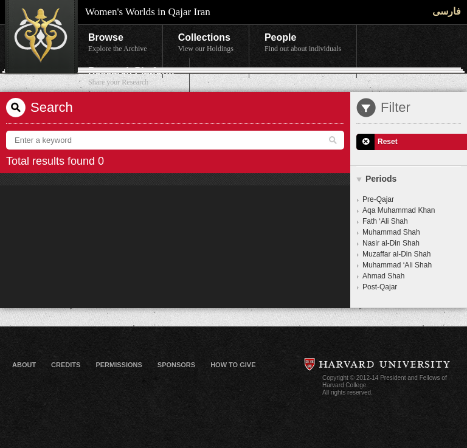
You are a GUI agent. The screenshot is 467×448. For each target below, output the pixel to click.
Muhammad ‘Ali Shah (397, 265)
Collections (206, 43)
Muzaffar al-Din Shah (396, 254)
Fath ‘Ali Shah (385, 221)
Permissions (118, 364)
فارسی (446, 11)
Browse (117, 43)
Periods (380, 179)
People (303, 43)
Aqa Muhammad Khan (398, 210)
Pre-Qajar (378, 199)
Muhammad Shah (391, 232)
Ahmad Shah (383, 276)
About (24, 364)
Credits (65, 364)
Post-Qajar (379, 287)
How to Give (232, 364)
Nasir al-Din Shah (391, 243)
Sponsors (176, 364)
